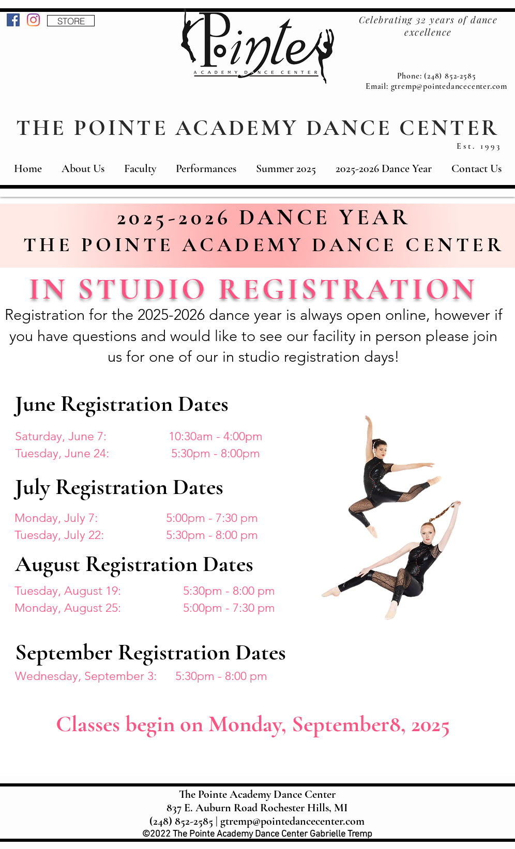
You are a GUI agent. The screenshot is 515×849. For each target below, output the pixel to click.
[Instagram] (33, 19)
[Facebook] (13, 19)
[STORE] (71, 20)
